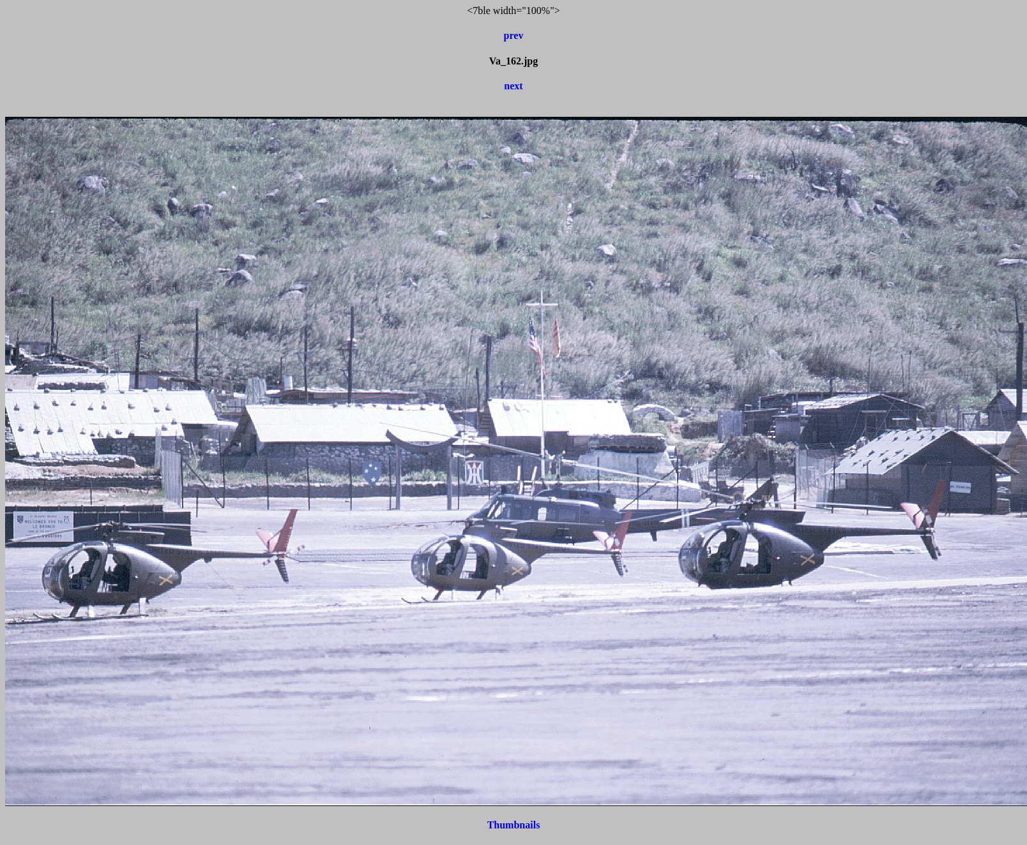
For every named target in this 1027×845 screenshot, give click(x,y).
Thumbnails (513, 824)
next (513, 85)
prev (514, 35)
